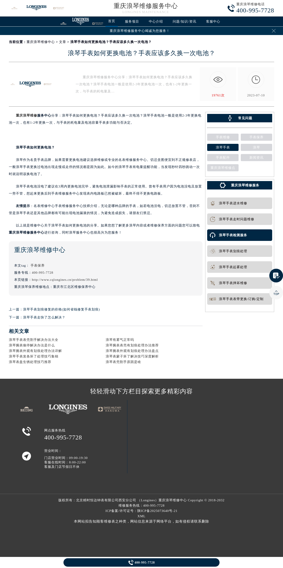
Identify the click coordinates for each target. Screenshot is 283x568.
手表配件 (223, 157)
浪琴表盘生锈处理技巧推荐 (30, 362)
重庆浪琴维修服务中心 (146, 5)
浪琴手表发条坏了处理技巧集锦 (33, 356)
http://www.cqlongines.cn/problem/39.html (65, 279)
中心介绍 (156, 21)
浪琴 (256, 147)
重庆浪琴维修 (26, 115)
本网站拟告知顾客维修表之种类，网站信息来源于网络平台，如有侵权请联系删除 (141, 521)
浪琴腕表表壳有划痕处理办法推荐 (132, 345)
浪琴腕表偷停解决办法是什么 (32, 345)
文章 (62, 42)
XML (141, 516)
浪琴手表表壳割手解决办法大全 (33, 340)
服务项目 (132, 21)
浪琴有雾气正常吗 (120, 340)
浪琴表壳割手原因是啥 (123, 362)
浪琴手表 (223, 147)
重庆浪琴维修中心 (41, 42)
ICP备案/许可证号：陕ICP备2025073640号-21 (141, 511)
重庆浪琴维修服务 (245, 185)
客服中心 (213, 21)
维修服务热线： (142, 505)
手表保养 (38, 265)
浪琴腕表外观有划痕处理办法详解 (35, 351)
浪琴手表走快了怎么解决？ (44, 317)
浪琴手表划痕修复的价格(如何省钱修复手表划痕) (61, 309)
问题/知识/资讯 (184, 21)
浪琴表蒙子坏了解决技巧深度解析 (132, 356)
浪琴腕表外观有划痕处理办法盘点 (132, 351)
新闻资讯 (256, 157)
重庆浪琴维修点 (222, 168)
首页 (111, 21)
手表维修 (223, 137)
